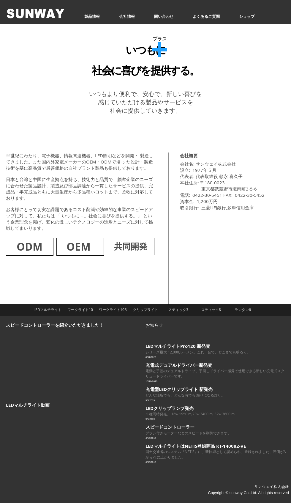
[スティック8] (210, 310)
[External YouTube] (59, 361)
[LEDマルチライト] (47, 310)
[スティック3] (178, 310)
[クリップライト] (145, 310)
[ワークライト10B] (113, 310)
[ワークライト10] (80, 310)
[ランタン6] (242, 310)
